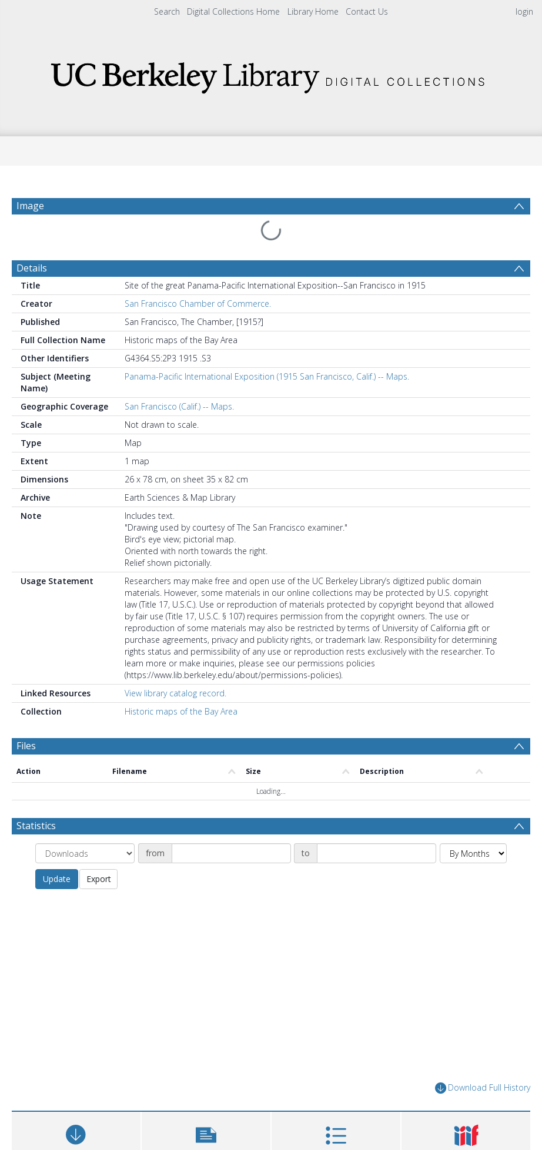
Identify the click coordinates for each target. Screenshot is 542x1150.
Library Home (313, 11)
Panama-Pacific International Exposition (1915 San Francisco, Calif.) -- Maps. (267, 376)
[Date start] (231, 853)
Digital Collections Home (233, 11)
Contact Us (367, 11)
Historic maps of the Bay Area (181, 711)
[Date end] (376, 853)
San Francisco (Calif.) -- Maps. (179, 406)
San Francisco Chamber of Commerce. (198, 303)
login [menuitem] (524, 11)
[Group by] (85, 853)
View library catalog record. (175, 693)
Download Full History (482, 1088)
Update (57, 878)
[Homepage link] (271, 74)
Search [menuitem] (167, 11)
